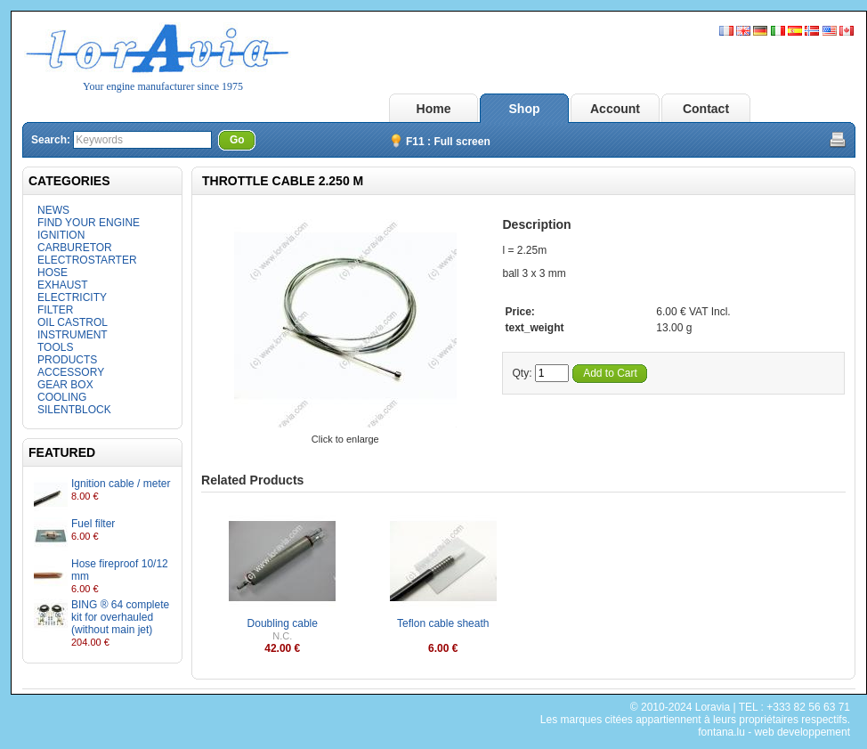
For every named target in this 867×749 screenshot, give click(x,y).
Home (434, 109)
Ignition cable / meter (120, 483)
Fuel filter (93, 523)
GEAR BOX (65, 385)
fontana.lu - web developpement (774, 732)
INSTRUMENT (72, 335)
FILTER (55, 310)
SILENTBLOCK (74, 409)
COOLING (61, 397)
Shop (524, 109)
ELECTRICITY (72, 297)
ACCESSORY (70, 372)
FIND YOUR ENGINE (88, 222)
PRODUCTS (67, 360)
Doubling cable (282, 623)
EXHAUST (62, 285)
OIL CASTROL (72, 322)
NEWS (53, 210)
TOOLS (55, 347)
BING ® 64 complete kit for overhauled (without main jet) (120, 617)
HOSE (52, 272)
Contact (706, 109)
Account (615, 109)
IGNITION (61, 235)
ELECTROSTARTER (87, 260)
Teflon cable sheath (443, 623)
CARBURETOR (74, 247)
